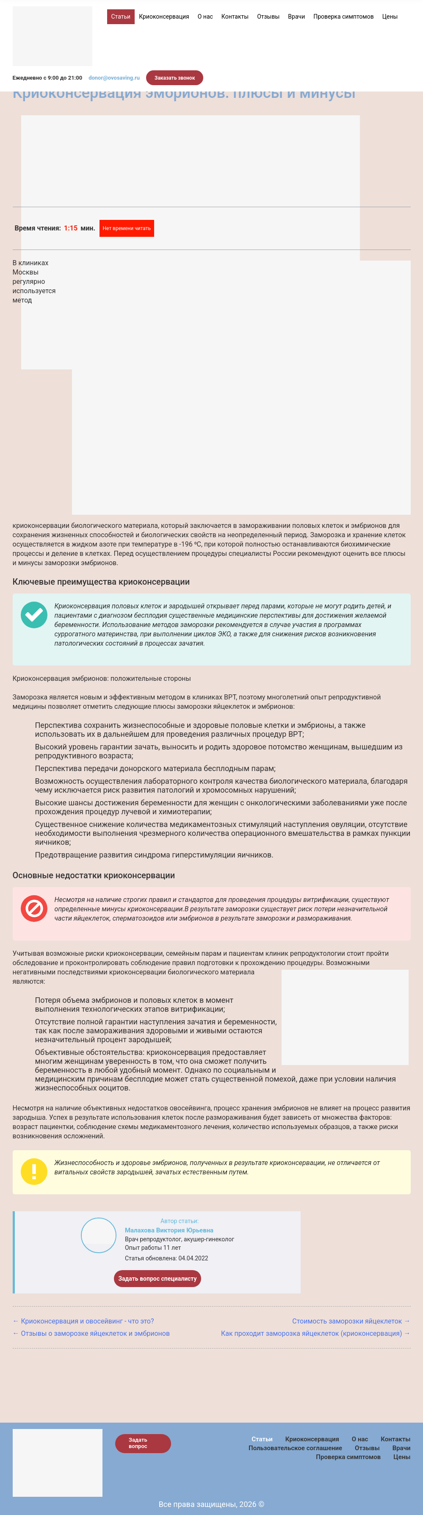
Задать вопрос (138, 1443)
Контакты (235, 16)
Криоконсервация (164, 16)
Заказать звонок (175, 78)
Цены (390, 16)
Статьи (121, 16)
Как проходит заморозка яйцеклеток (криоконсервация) (311, 1333)
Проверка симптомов (343, 16)
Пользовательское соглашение (295, 1448)
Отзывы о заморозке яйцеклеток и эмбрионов (95, 1333)
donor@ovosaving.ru (114, 78)
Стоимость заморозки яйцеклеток (347, 1321)
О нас (205, 16)
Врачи (296, 16)
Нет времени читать (127, 228)
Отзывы (268, 16)
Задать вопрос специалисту (157, 1278)
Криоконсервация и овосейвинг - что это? (87, 1321)
